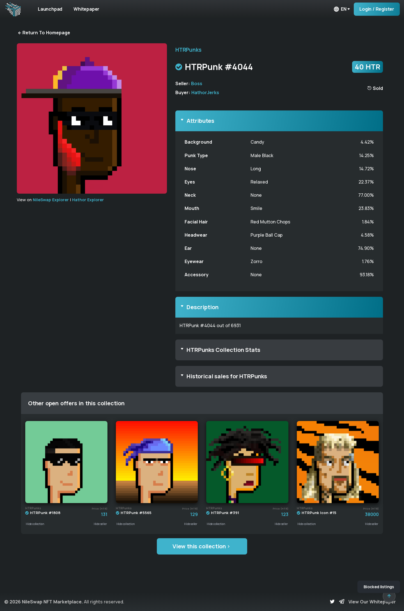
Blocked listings (379, 586)
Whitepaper (86, 9)
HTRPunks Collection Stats (223, 350)
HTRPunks (188, 49)
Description (203, 307)
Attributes (200, 121)
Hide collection (35, 524)
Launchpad (50, 9)
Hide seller (100, 524)
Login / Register (376, 9)
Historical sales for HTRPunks (227, 376)
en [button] (339, 9)
